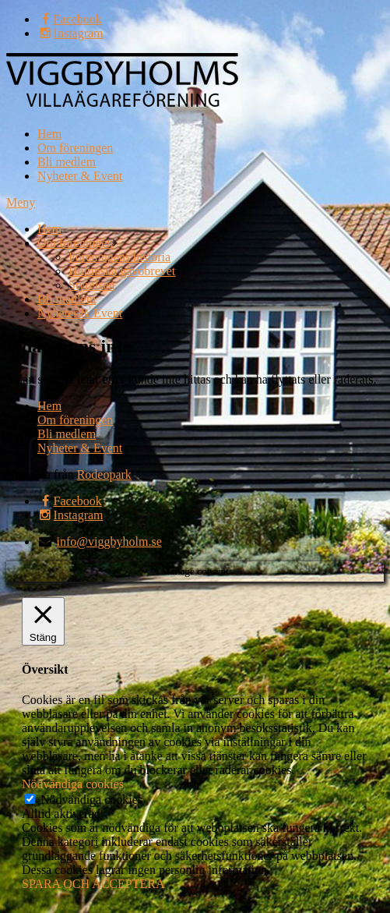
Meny (20, 202)
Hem (49, 133)
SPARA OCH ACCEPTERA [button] (93, 883)
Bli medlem (66, 161)
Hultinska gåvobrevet (122, 271)
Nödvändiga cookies (91, 799)
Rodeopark (104, 474)
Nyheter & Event (79, 175)
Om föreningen (75, 147)
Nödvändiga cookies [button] (73, 784)
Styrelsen (92, 285)
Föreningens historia (119, 257)
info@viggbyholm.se (109, 541)
